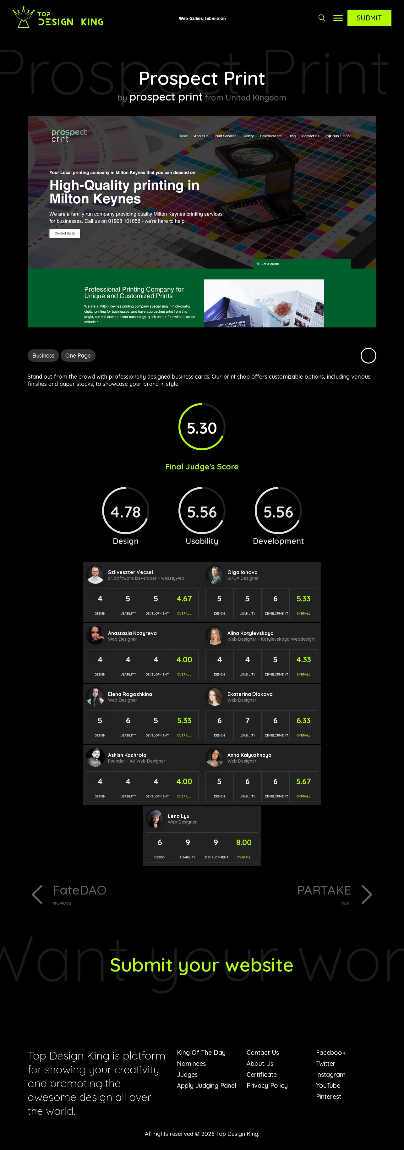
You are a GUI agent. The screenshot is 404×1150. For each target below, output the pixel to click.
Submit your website (202, 964)
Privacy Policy (267, 1085)
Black (368, 356)
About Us (260, 1063)
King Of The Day (201, 1052)
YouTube (328, 1085)
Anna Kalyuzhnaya (249, 755)
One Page (78, 355)
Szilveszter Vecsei (130, 572)
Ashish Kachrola (127, 755)
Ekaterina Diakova (250, 694)
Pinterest (328, 1096)
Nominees (191, 1063)
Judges (187, 1074)
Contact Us (263, 1052)
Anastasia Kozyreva (132, 633)
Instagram (331, 1074)
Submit (369, 18)
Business (43, 355)
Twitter (326, 1063)
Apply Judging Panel (206, 1085)
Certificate (262, 1074)
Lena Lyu (178, 816)
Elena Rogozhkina (130, 694)
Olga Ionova (242, 572)
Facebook (331, 1052)
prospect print (166, 96)
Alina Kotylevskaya (250, 633)
